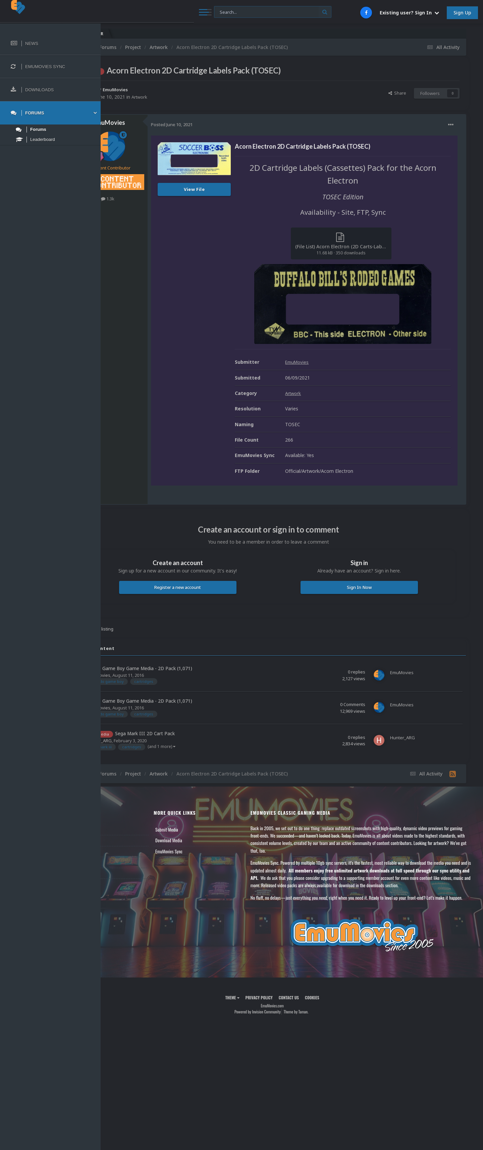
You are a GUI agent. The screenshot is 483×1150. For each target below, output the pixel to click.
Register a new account (207, 587)
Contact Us (121, 872)
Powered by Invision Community (277, 1027)
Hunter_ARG (138, 740)
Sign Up (462, 12)
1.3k (147, 199)
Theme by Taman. (315, 1027)
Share (397, 93)
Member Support (126, 862)
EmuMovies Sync (199, 851)
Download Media (199, 840)
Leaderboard (122, 851)
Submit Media (197, 829)
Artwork (179, 97)
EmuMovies (155, 89)
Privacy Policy (278, 1012)
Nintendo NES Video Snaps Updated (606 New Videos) (437, 34)
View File (233, 189)
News (116, 829)
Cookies (331, 1012)
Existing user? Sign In (409, 12)
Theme (252, 1012)
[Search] (181, 12)
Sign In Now (368, 587)
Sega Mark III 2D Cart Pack (184, 733)
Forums (118, 840)
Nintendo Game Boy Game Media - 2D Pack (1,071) (175, 668)
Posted (211, 124)
